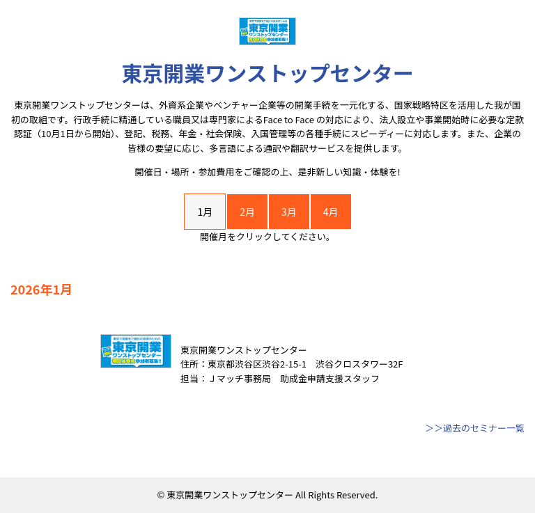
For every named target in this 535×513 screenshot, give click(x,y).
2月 (247, 212)
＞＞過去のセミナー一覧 (475, 427)
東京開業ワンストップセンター (267, 72)
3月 (289, 212)
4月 (331, 212)
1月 (204, 212)
